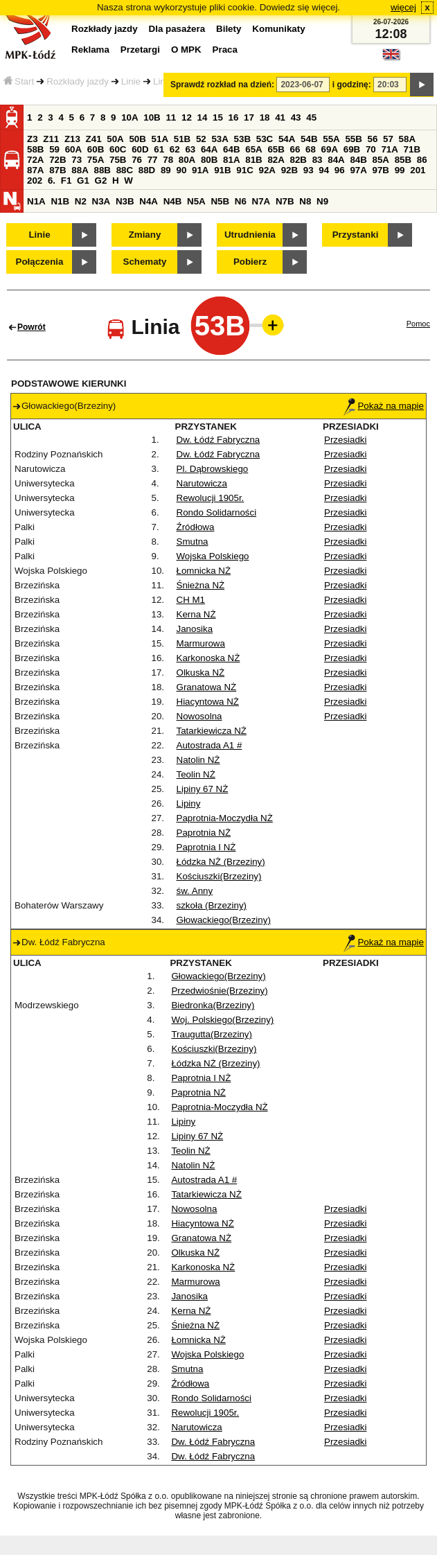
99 (400, 170)
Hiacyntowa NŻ (208, 701)
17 (249, 117)
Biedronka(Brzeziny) (212, 1005)
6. (51, 180)
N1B (60, 201)
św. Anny (195, 891)
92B (289, 170)
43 (296, 117)
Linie (131, 81)
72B (57, 160)
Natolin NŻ (198, 760)
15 (218, 117)
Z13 (72, 139)
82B (298, 160)
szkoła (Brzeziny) (212, 905)
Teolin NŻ (196, 774)
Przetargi (140, 49)
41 (280, 117)
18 (265, 117)
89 (166, 170)
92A (266, 170)
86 (422, 160)
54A (286, 139)
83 (317, 160)
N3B (125, 201)
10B (151, 117)
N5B (220, 201)
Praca (225, 49)
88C (124, 170)
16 (234, 117)
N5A (196, 201)
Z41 (94, 139)
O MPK (186, 49)
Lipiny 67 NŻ (203, 789)
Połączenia (40, 261)
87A (35, 170)
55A (331, 139)
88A (79, 170)
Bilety (228, 29)
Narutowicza (202, 483)
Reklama (90, 49)
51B (182, 139)
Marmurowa (201, 643)
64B (231, 149)
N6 (241, 201)
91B (222, 170)
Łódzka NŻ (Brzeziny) (221, 861)
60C (117, 149)
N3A (101, 201)
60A (73, 149)
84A (336, 160)
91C (244, 170)
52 (201, 139)
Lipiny (189, 803)
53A (219, 139)
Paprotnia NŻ (204, 832)
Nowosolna (199, 716)
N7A (261, 201)
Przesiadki (345, 439)
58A (407, 139)
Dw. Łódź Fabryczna (218, 439)
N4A (148, 201)
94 (324, 170)
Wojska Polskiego (213, 556)
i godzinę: (351, 84)
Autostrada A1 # (209, 745)
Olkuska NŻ (201, 672)
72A (35, 160)
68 (310, 149)
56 (373, 139)
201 (417, 170)
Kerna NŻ (196, 614)
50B (137, 139)
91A (200, 170)
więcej (403, 7)
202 (34, 180)
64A (209, 149)
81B (253, 160)
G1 (83, 180)
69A (329, 149)
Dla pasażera (177, 29)
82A (275, 160)
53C (264, 139)
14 (202, 117)
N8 (305, 201)
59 (54, 149)
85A (381, 160)
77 (153, 160)
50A (115, 139)
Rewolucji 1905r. (210, 498)
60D (140, 149)
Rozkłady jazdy (77, 81)
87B (57, 170)
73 (76, 160)
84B (358, 160)
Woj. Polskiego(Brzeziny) (222, 1019)
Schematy (145, 261)
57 (388, 139)
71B (412, 149)
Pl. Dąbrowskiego (213, 469)
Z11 (51, 139)
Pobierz (250, 261)
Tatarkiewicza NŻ (212, 731)
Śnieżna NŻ (201, 585)
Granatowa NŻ (207, 687)
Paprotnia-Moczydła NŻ (225, 818)
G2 (101, 180)
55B (353, 139)
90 (181, 170)
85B (403, 160)
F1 (66, 180)
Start (18, 81)
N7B (285, 201)
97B (381, 170)
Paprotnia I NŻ (206, 847)
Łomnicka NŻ (204, 570)
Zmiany (145, 234)
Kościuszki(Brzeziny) (219, 876)
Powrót (31, 327)
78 (168, 160)
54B (309, 139)
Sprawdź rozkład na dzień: (222, 84)
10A (129, 117)
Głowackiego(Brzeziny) (224, 920)
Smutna (192, 541)
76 (137, 160)
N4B (172, 201)
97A (358, 170)
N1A (36, 201)
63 (190, 149)
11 (171, 117)
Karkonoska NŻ (208, 658)
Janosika (195, 629)
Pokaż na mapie (384, 406)
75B (117, 160)
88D (147, 170)
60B (95, 149)
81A (231, 160)
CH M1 (191, 600)
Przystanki (355, 234)
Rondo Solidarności (217, 512)
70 (371, 149)
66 (295, 149)
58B (35, 149)
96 (340, 170)
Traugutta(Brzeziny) (211, 1034)
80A (187, 160)
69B (352, 149)
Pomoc (418, 323)
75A (95, 160)
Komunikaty (278, 29)
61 (159, 149)
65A (253, 149)
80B (209, 160)
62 (175, 149)
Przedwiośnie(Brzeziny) (219, 990)
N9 (322, 201)
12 (186, 117)
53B (242, 139)
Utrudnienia (250, 234)
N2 (81, 201)
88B (101, 170)
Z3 (32, 139)
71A (389, 149)
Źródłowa (196, 527)
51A (160, 139)
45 (311, 117)
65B (275, 149)
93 (308, 170)
